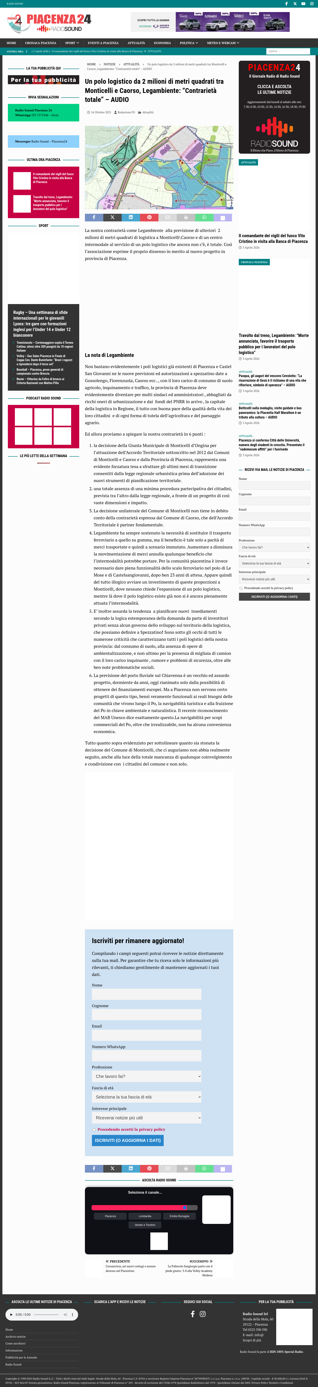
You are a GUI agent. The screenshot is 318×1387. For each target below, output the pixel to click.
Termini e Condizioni (281, 1382)
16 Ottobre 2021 (101, 112)
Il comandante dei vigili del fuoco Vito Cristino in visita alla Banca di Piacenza (53, 178)
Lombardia (145, 1216)
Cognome (100, 1005)
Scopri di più (252, 1340)
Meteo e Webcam (221, 43)
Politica (187, 43)
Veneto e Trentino (145, 1225)
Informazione (14, 1350)
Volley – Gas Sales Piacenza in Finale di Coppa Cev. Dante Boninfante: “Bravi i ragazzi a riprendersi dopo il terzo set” (44, 360)
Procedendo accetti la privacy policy (131, 1129)
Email (97, 1026)
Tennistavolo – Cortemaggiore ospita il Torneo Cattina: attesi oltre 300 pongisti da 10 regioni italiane (45, 346)
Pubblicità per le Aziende (21, 1357)
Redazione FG (126, 112)
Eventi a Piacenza (103, 43)
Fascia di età (103, 1087)
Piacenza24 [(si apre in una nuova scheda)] (59, 141)
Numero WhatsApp (108, 1046)
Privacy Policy (260, 1382)
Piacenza (110, 1216)
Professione (102, 1067)
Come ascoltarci (15, 1343)
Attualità (136, 43)
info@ (259, 1335)
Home (11, 43)
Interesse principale (109, 1108)
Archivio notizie (15, 1337)
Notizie (110, 64)
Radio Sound (15, 3)
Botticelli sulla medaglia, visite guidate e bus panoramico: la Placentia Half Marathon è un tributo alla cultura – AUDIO (270, 412)
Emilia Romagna (179, 1216)
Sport (70, 43)
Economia (162, 43)
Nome (97, 985)
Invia (55, 115)
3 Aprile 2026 (251, 247)
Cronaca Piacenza (40, 43)
